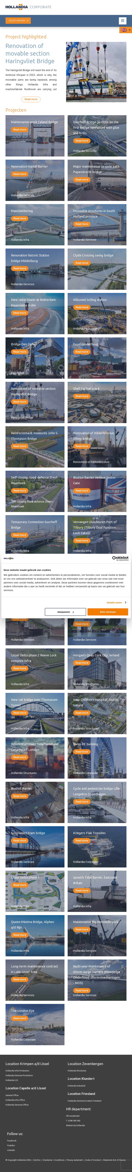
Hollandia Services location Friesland (84, 1101)
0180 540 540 (74, 1120)
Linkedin (11, 1150)
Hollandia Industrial (76, 1086)
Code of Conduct (93, 1160)
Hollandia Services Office (17, 1105)
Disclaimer (47, 1160)
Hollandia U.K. (12, 1080)
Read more (31, 99)
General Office (12, 1095)
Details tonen (114, 602)
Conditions (59, 1160)
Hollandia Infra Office (15, 1100)
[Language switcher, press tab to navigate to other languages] (125, 30)
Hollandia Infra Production (17, 1070)
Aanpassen (65, 612)
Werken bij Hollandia (75, 1125)
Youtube (11, 1145)
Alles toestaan (108, 612)
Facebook (11, 1140)
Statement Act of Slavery (114, 1160)
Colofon (36, 1160)
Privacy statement (75, 1160)
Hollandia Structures (77, 1070)
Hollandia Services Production (19, 1075)
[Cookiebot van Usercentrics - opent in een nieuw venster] (114, 558)
